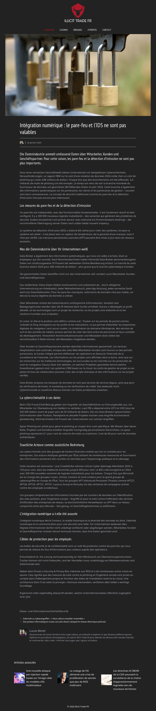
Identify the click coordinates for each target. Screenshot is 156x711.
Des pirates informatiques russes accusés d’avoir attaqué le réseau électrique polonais (64, 621)
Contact (106, 29)
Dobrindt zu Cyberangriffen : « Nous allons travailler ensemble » (53, 618)
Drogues (77, 29)
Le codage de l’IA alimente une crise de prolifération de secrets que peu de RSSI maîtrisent (83, 678)
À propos (92, 29)
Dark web (49, 29)
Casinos (64, 29)
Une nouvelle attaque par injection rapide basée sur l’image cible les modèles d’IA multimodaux (39, 678)
